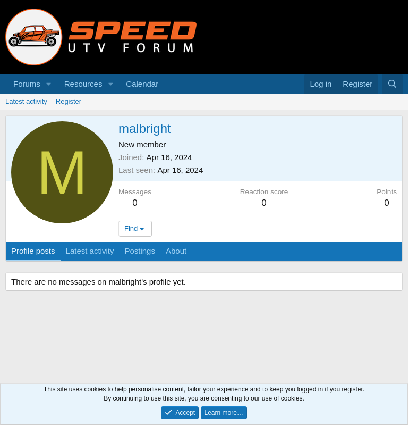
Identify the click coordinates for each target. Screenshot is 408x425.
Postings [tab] (139, 250)
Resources (83, 83)
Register (68, 101)
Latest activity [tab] (90, 250)
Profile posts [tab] (33, 250)
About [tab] (176, 250)
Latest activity (26, 101)
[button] (48, 84)
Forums (26, 83)
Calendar (142, 83)
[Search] (392, 84)
